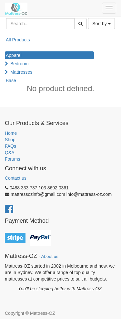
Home (11, 133)
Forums (12, 159)
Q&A (10, 152)
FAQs (10, 146)
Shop (10, 139)
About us (49, 256)
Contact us (15, 178)
